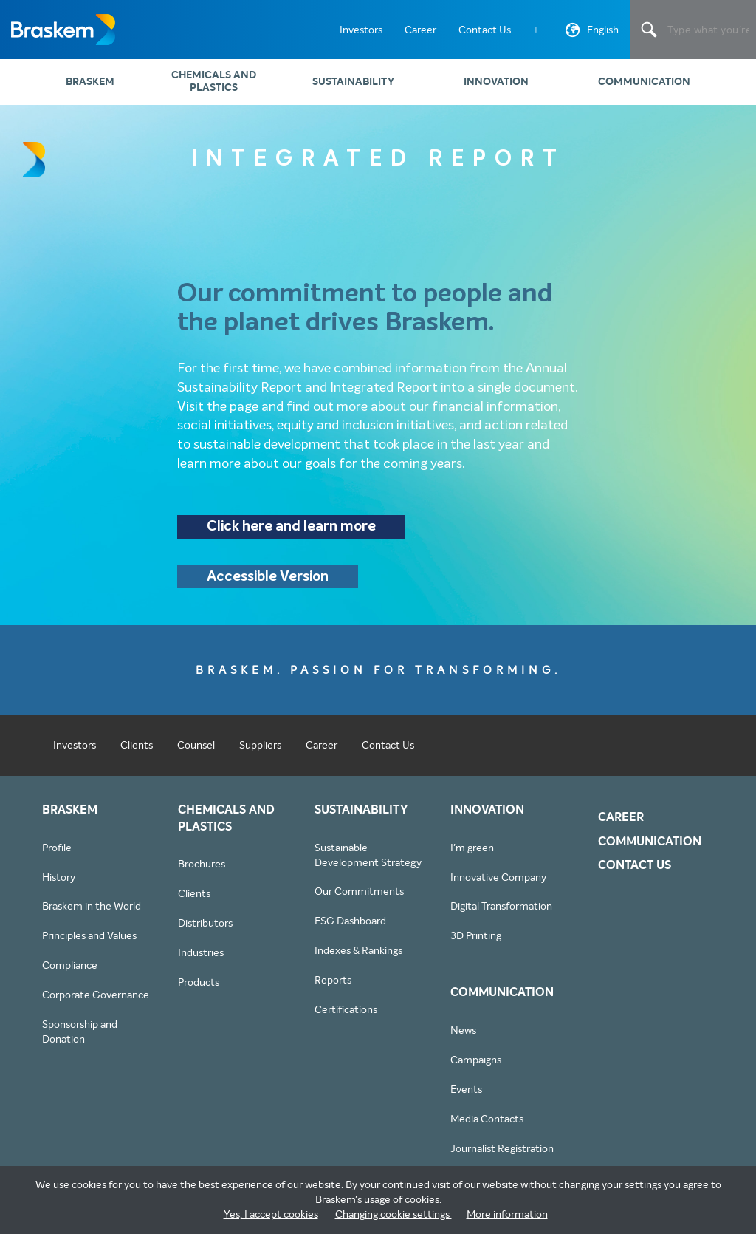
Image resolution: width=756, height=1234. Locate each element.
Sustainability (353, 82)
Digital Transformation (501, 913)
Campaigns (475, 1067)
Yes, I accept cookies (271, 1214)
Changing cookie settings (393, 1214)
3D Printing (475, 943)
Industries (201, 960)
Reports (333, 987)
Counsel (196, 751)
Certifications (346, 1016)
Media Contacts (486, 1126)
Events (466, 1096)
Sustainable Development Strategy (368, 862)
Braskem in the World (91, 913)
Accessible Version (271, 583)
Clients (136, 751)
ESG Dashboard (350, 928)
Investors (361, 29)
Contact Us (484, 29)
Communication (644, 82)
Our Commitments (359, 898)
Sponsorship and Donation (79, 1039)
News (463, 1037)
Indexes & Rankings (358, 957)
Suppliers (260, 751)
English (590, 32)
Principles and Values (89, 943)
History (58, 883)
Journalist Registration (502, 1155)
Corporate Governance (95, 1002)
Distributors (205, 930)
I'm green (472, 854)
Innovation (496, 82)
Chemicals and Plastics (213, 81)
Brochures (201, 871)
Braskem (63, 29)
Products (198, 989)
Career (420, 29)
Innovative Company (498, 883)
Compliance (69, 972)
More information (507, 1214)
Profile (57, 854)
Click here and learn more (295, 530)
